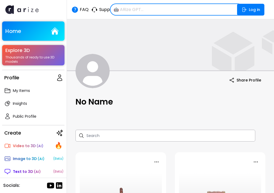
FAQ (80, 9)
